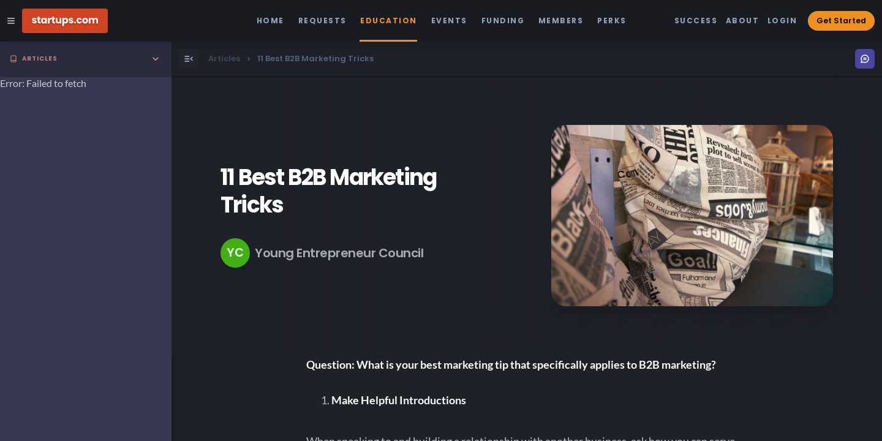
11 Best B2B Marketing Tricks (328, 191)
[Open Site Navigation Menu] (11, 21)
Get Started (841, 20)
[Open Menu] (188, 59)
